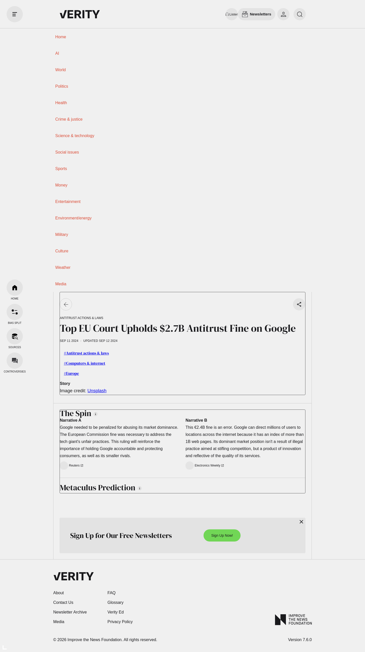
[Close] (301, 522)
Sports (61, 168)
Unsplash (96, 390)
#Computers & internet (84, 363)
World (60, 70)
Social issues (67, 152)
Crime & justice (69, 119)
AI (57, 53)
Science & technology (74, 136)
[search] (300, 14)
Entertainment (68, 201)
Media (60, 284)
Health (61, 103)
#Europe (71, 373)
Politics (61, 86)
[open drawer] (15, 14)
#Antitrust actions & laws (86, 353)
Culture (61, 251)
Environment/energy (73, 218)
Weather (62, 267)
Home (60, 37)
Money (61, 185)
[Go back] (66, 304)
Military (61, 234)
